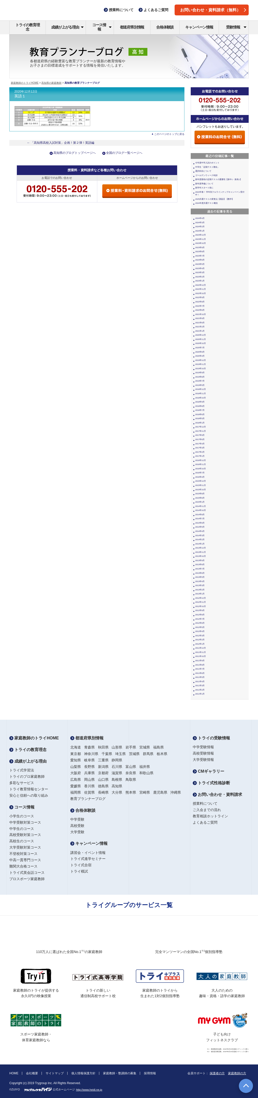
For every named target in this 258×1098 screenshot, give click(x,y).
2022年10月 (200, 293)
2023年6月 (200, 260)
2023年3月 (200, 272)
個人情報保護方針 (83, 1073)
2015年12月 (200, 481)
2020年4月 (200, 356)
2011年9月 (200, 660)
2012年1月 (200, 644)
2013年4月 (200, 581)
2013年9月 (200, 560)
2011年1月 (200, 694)
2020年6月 (200, 352)
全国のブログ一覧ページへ (124, 153)
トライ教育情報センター (28, 789)
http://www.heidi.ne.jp (89, 1089)
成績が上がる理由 (67, 27)
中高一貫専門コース (25, 860)
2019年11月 (200, 364)
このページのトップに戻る (169, 134)
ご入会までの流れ (207, 810)
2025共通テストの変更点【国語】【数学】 (214, 199)
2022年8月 (200, 302)
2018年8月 (200, 406)
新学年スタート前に (204, 188)
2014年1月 (200, 544)
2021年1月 (200, 331)
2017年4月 (200, 444)
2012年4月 (200, 631)
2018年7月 (200, 410)
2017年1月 (200, 456)
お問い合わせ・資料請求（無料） (213, 10)
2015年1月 (200, 502)
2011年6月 (200, 673)
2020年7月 (200, 347)
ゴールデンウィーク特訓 (206, 175)
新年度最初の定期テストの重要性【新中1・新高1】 (218, 179)
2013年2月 (200, 590)
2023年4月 (200, 268)
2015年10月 (200, 489)
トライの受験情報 (211, 738)
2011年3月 (200, 685)
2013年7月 (200, 569)
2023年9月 (200, 247)
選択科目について (203, 171)
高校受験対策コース (25, 835)
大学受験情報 (203, 760)
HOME (13, 1073)
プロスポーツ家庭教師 (27, 879)
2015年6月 (200, 498)
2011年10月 (200, 656)
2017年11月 (200, 431)
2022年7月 (200, 306)
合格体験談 (165, 27)
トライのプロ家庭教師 (27, 776)
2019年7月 (200, 381)
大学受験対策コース (25, 847)
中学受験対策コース (25, 822)
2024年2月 (200, 226)
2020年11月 (200, 339)
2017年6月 (200, 439)
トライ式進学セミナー (88, 859)
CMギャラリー (208, 771)
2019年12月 (200, 360)
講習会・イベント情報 (88, 853)
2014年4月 (200, 531)
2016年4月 (200, 477)
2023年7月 (200, 256)
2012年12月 (200, 598)
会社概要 (32, 1073)
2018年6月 (200, 414)
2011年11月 (200, 652)
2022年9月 (200, 297)
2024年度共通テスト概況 (206, 203)
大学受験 (77, 832)
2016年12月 (200, 460)
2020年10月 (200, 343)
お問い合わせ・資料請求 (217, 794)
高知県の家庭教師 (51, 82)
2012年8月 (200, 615)
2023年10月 (200, 243)
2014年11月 (200, 506)
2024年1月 (200, 231)
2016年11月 (200, 464)
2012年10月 (200, 606)
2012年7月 (200, 619)
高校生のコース (21, 841)
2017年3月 (200, 448)
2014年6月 (200, 523)
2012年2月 (200, 640)
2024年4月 (200, 218)
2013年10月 (200, 556)
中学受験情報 (203, 747)
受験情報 (236, 27)
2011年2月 (200, 690)
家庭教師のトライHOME (25, 82)
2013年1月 (200, 594)
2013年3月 (200, 585)
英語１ (20, 96)
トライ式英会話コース (27, 873)
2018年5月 (200, 418)
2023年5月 (200, 264)
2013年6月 (200, 573)
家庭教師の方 (237, 1073)
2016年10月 (200, 469)
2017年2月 (200, 452)
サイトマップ (55, 1073)
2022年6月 (200, 310)
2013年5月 (200, 577)
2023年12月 (200, 235)
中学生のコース (21, 829)
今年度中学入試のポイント (207, 163)
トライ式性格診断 (211, 783)
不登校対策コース (23, 854)
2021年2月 (200, 327)
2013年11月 (200, 552)
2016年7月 (200, 473)
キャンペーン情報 (199, 27)
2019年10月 (200, 368)
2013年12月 (200, 548)
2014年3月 (200, 535)
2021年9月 (200, 318)
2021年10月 (200, 314)
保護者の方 (217, 1073)
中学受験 (77, 819)
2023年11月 (200, 239)
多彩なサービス (21, 783)
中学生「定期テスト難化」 (207, 167)
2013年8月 (200, 564)
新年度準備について (204, 184)
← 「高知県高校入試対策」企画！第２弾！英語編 (60, 143)
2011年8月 (200, 665)
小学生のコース (21, 816)
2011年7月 (200, 669)
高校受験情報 (203, 753)
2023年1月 (200, 281)
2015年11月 (200, 485)
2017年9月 (200, 435)
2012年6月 (200, 623)
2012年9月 (200, 610)
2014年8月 (200, 514)
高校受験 (77, 826)
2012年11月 (200, 602)
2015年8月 (200, 494)
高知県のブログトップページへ (74, 153)
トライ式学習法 (21, 770)
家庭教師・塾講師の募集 (119, 1073)
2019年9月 (200, 372)
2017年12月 (200, 427)
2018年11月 (200, 393)
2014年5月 (200, 527)
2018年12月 (200, 389)
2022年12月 (200, 285)
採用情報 (150, 1073)
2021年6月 (200, 323)
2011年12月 (200, 648)
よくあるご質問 (205, 822)
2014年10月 (200, 510)
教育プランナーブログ (88, 799)
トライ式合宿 (80, 865)
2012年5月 (200, 627)
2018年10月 (200, 398)
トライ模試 (79, 871)
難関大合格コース (23, 866)
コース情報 (102, 27)
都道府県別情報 (132, 27)
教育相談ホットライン (210, 816)
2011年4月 (200, 681)
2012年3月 (200, 635)
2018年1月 (200, 423)
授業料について (205, 803)
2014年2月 (200, 539)
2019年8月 (200, 377)
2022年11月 (200, 289)
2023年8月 (200, 251)
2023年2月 (200, 277)
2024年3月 (200, 222)
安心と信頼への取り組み (28, 795)
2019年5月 (200, 385)
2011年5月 (200, 677)
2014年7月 (200, 518)
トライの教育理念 (27, 27)
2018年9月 (200, 402)
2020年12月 (200, 335)
